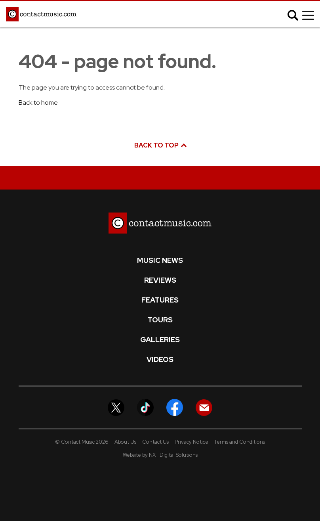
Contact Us (155, 442)
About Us (125, 442)
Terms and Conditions (239, 442)
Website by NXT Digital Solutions (160, 455)
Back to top (160, 145)
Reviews (160, 280)
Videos (160, 359)
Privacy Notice (191, 442)
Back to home (38, 102)
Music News (160, 260)
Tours (160, 320)
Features (160, 300)
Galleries (160, 339)
